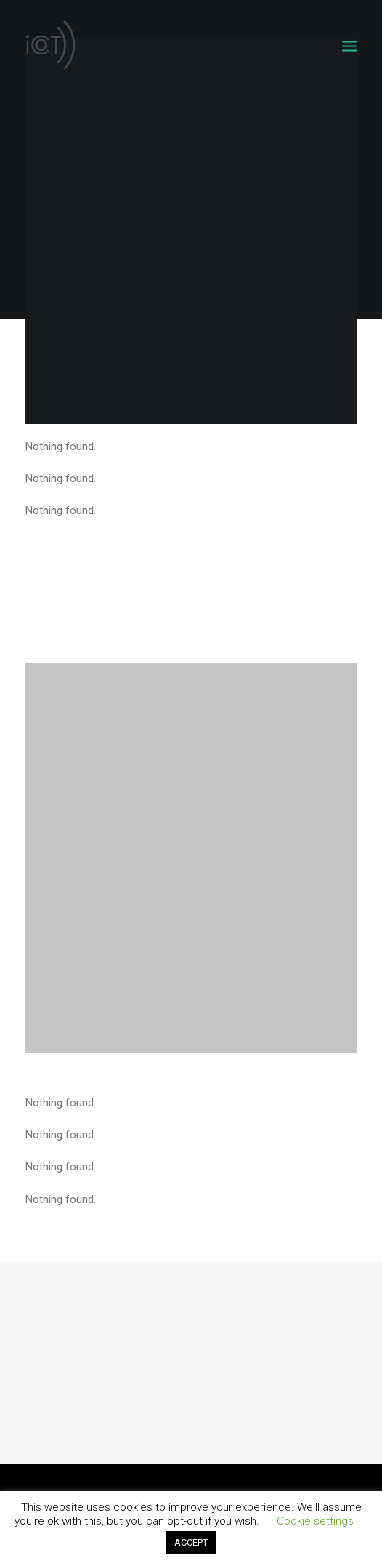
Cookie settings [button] (315, 1521)
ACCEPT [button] (191, 1542)
